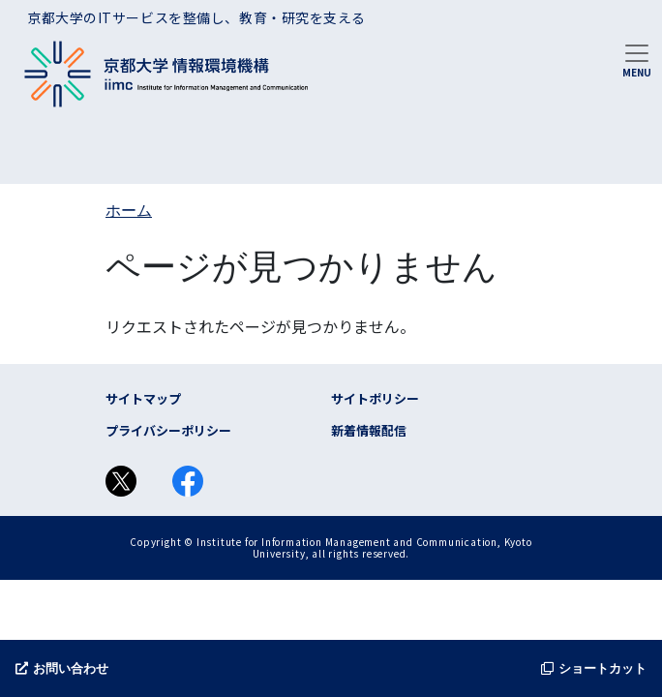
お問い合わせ (61, 668)
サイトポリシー (375, 398)
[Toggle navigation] (637, 59)
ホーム (128, 210)
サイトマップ (143, 398)
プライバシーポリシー (168, 430)
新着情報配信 (368, 430)
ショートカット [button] (594, 668)
